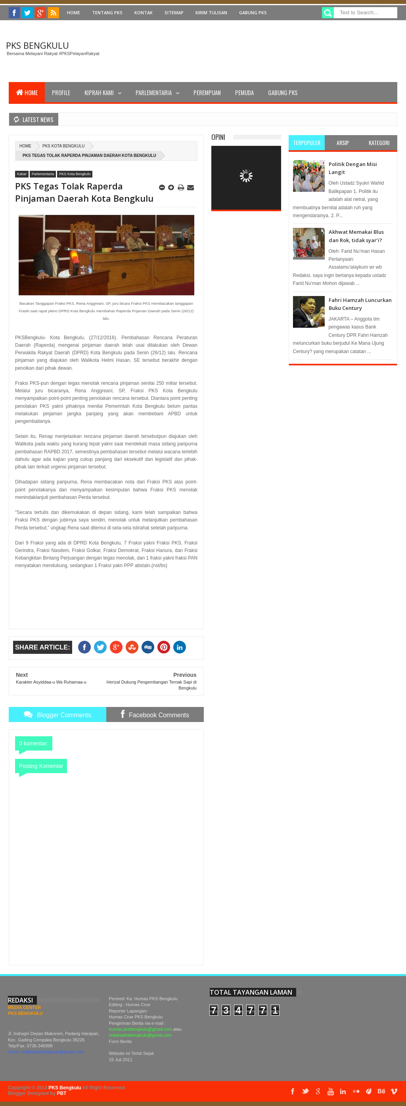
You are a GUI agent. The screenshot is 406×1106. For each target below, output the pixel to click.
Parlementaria (154, 92)
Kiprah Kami (99, 92)
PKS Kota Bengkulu (63, 146)
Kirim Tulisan (211, 12)
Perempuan (207, 92)
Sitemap (174, 12)
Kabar (22, 174)
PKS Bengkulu (37, 45)
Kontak (143, 12)
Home (73, 12)
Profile (61, 92)
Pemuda (244, 92)
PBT (61, 1093)
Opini (218, 137)
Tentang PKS (107, 12)
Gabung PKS (253, 12)
